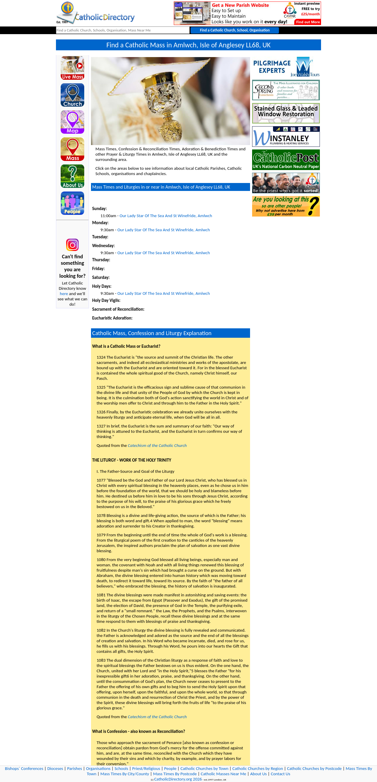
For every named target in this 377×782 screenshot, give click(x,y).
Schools (121, 768)
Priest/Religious (146, 768)
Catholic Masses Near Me (223, 773)
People (170, 768)
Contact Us (280, 773)
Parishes (74, 768)
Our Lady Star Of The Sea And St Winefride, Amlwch (166, 215)
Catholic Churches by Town (205, 768)
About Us (258, 773)
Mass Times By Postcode (175, 773)
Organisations (98, 768)
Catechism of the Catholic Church (157, 445)
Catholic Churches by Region (257, 768)
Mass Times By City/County (124, 773)
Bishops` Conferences (24, 768)
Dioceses (55, 768)
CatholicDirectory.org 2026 (178, 779)
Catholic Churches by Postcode (314, 768)
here (64, 293)
